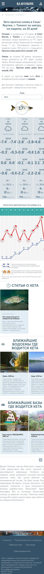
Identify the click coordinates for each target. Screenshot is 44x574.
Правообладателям (22, 551)
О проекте (7, 540)
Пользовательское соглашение (28, 540)
